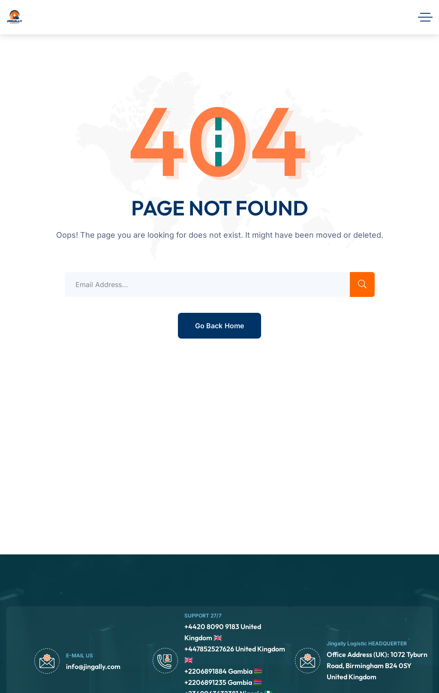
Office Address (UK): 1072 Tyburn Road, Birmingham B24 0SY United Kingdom (377, 665)
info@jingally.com (93, 666)
